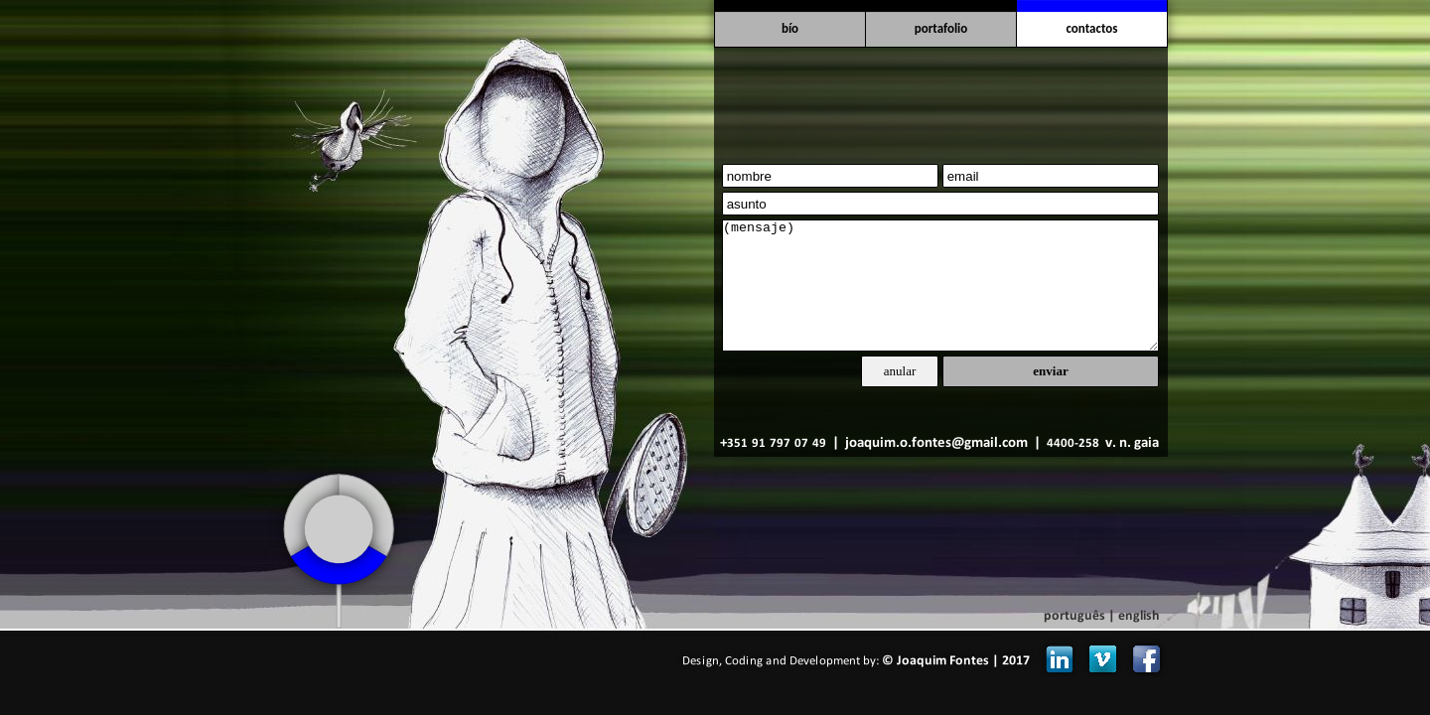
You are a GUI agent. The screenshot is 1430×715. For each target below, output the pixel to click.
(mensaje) (940, 285)
